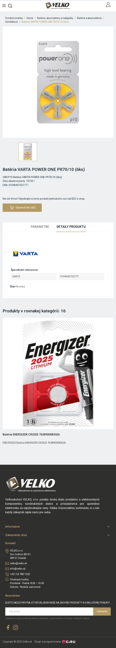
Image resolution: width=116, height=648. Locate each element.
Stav (12, 286)
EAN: (5, 185)
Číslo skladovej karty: (14, 181)
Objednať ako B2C (23, 207)
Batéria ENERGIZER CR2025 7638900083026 (31, 434)
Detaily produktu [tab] (71, 226)
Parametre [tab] (40, 226)
